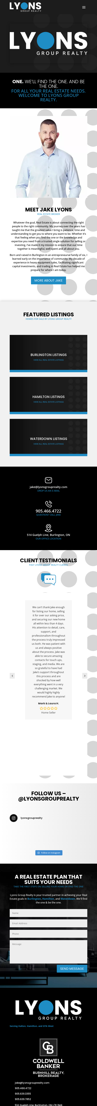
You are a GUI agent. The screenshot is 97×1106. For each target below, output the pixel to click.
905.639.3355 (23, 1093)
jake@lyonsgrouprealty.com (32, 1082)
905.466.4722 (23, 1088)
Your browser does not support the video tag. (48, 43)
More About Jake (48, 280)
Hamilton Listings (48, 397)
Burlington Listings (49, 355)
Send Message (72, 968)
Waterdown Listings (48, 439)
